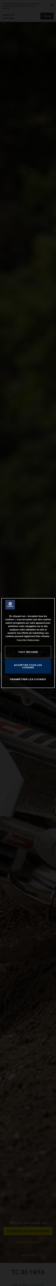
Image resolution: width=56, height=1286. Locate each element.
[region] (28, 643)
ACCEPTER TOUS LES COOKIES (28, 666)
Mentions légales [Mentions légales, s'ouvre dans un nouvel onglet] (33, 640)
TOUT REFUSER (28, 652)
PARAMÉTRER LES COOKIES (28, 679)
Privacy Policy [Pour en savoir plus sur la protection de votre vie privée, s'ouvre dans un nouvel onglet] (22, 640)
